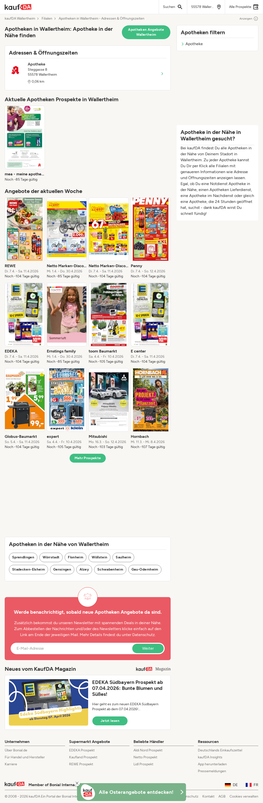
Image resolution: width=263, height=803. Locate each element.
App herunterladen (212, 764)
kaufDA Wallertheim (20, 18)
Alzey (84, 569)
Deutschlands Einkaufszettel (220, 750)
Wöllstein (99, 557)
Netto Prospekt (145, 757)
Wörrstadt (51, 557)
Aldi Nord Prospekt (147, 750)
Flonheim (75, 557)
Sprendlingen (23, 557)
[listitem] (25, 144)
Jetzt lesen (110, 721)
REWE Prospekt (81, 764)
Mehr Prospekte (88, 458)
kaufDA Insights (210, 757)
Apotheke (192, 43)
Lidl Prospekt (143, 764)
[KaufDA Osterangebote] (131, 792)
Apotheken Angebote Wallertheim (146, 32)
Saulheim (123, 557)
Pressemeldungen (212, 771)
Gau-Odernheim (145, 569)
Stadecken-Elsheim (28, 569)
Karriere (11, 764)
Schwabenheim (110, 569)
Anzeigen (248, 18)
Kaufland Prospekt (83, 757)
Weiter (148, 648)
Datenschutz (143, 634)
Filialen (47, 18)
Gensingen (62, 569)
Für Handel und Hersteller (25, 757)
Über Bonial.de (16, 750)
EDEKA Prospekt (82, 750)
